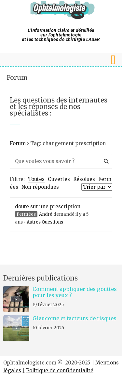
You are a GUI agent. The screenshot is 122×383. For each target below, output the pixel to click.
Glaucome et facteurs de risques (74, 318)
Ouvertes (59, 179)
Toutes (36, 179)
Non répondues (40, 187)
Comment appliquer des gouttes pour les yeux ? (75, 292)
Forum (17, 77)
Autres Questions (45, 222)
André (45, 214)
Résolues (84, 179)
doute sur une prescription (47, 206)
